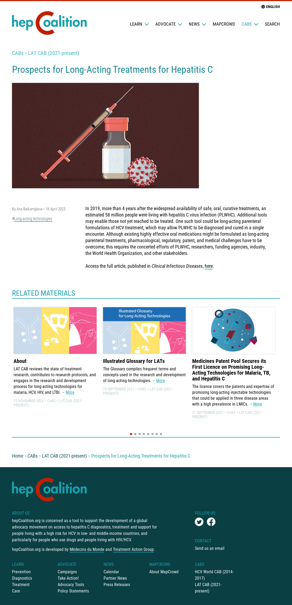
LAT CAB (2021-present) (53, 53)
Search (272, 24)
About (20, 361)
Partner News (115, 578)
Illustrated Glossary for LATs (134, 361)
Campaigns (67, 571)
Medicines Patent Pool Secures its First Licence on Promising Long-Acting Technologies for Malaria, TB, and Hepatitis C (231, 370)
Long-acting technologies (33, 218)
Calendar (111, 571)
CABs (250, 24)
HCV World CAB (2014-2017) (214, 575)
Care (16, 591)
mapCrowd (224, 24)
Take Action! (68, 578)
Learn (139, 24)
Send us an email (209, 548)
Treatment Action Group (133, 549)
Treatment (21, 584)
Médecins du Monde (87, 549)
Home (17, 456)
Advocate (168, 24)
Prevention (21, 571)
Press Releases (117, 584)
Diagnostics (22, 578)
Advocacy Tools (71, 584)
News (197, 24)
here (209, 266)
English (270, 6)
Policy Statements (73, 591)
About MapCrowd (164, 571)
